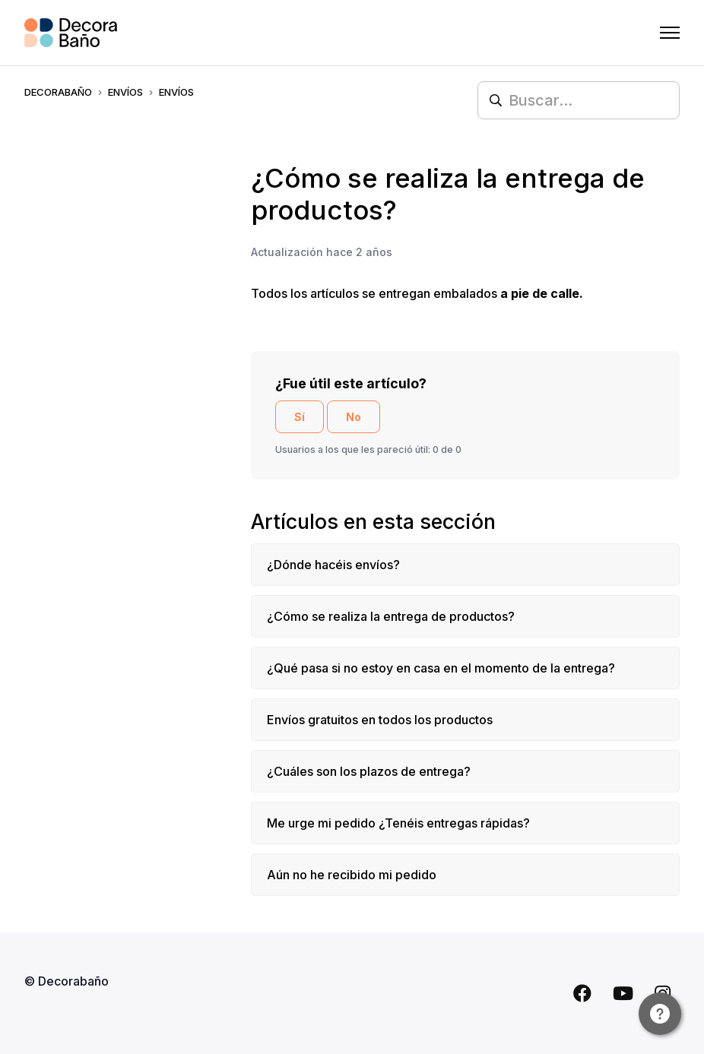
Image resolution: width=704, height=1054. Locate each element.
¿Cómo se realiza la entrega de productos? (391, 616)
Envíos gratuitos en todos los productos (380, 719)
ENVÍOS (125, 92)
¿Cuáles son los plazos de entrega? (369, 771)
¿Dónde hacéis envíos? (333, 564)
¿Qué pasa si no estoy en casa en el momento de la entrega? (441, 668)
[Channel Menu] (660, 1013)
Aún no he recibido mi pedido (351, 874)
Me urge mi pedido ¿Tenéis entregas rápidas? (398, 823)
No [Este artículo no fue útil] (353, 416)
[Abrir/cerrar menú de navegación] (670, 33)
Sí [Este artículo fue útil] (299, 416)
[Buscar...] (578, 100)
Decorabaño (58, 92)
